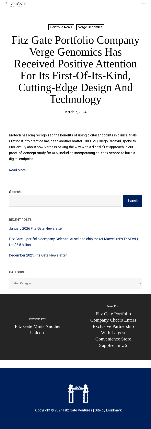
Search (15, 192)
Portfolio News (61, 27)
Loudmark (114, 410)
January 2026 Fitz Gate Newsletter (36, 228)
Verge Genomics (90, 27)
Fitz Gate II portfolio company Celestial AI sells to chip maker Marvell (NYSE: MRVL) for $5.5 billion (73, 242)
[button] (143, 5)
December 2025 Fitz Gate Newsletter (38, 255)
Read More (17, 170)
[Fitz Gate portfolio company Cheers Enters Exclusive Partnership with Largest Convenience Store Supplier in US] (113, 327)
